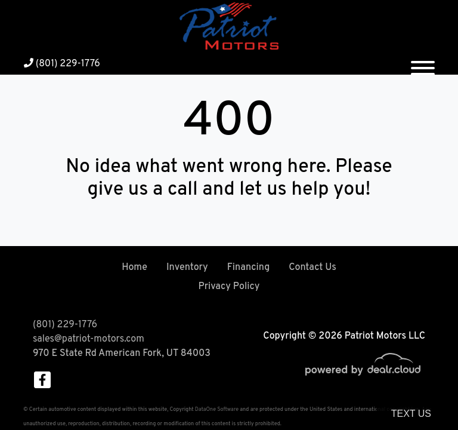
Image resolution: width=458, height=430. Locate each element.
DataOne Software (217, 409)
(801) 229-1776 (62, 64)
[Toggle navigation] (423, 63)
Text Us (411, 413)
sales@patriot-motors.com (88, 339)
